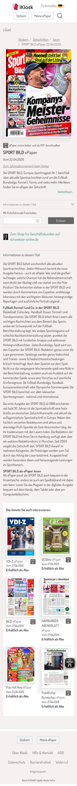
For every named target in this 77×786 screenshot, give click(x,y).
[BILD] (21, 597)
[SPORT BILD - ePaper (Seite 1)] (38, 93)
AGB (61, 752)
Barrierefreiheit (40, 762)
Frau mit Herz (19, 687)
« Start (7, 29)
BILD (13, 621)
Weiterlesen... (66, 192)
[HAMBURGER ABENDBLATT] (56, 596)
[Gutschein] (18, 220)
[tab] (38, 213)
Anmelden (49, 6)
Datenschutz (16, 762)
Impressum (38, 771)
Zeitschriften (40, 39)
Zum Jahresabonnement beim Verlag (26, 166)
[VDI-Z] (21, 536)
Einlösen (61, 220)
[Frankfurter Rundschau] (56, 667)
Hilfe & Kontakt (42, 752)
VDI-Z (14, 561)
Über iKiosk (20, 752)
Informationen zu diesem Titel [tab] (19, 204)
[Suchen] (60, 16)
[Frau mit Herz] (21, 664)
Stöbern (21, 16)
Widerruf (62, 762)
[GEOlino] (56, 535)
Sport (56, 39)
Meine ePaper (42, 16)
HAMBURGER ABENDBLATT (50, 625)
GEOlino (51, 559)
